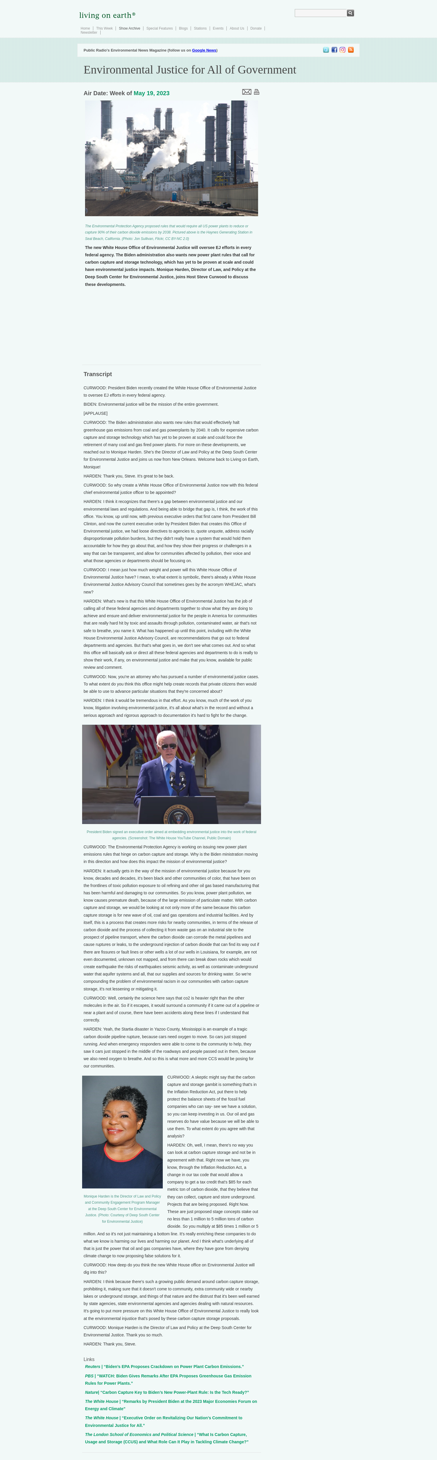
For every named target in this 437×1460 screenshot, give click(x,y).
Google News (204, 50)
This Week (104, 28)
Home (85, 28)
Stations (200, 28)
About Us (237, 28)
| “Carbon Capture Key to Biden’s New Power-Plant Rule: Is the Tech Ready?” (167, 1392)
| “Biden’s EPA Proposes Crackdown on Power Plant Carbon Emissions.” (164, 1366)
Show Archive (129, 28)
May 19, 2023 (152, 93)
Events (218, 28)
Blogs (183, 28)
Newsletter (89, 32)
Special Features (159, 28)
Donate (256, 28)
